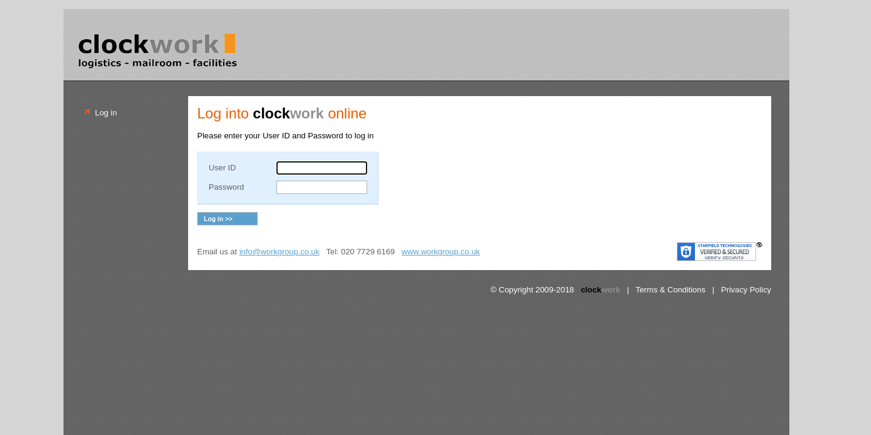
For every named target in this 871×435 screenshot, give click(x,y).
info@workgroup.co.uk (280, 251)
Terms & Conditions (671, 289)
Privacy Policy (746, 289)
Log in (106, 112)
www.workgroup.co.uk (441, 251)
